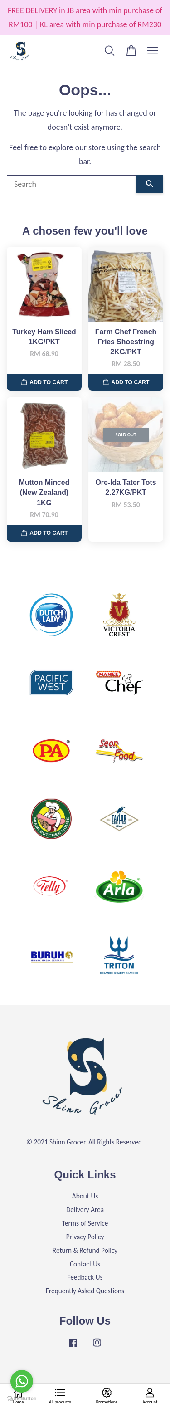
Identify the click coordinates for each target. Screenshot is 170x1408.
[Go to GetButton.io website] (21, 1399)
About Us (85, 1196)
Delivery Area (85, 1209)
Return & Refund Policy (85, 1250)
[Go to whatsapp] (21, 1381)
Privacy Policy (85, 1236)
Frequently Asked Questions (85, 1290)
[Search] (71, 184)
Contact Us (85, 1264)
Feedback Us (84, 1277)
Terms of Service (85, 1223)
